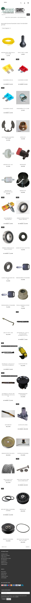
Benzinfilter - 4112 (8, 164)
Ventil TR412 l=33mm (23, 52)
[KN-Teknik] (14, 10)
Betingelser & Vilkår (6, 558)
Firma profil (4, 556)
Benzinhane (23, 164)
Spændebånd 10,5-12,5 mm (23, 108)
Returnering (4, 559)
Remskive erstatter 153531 (8, 453)
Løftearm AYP (8, 424)
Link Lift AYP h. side (8, 332)
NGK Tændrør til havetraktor (8, 219)
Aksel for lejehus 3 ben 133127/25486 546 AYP (23, 480)
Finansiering (4, 564)
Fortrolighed (4, 554)
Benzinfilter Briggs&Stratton (8, 191)
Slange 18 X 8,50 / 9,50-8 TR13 (23, 247)
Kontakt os (3, 561)
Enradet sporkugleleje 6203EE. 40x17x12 (23, 219)
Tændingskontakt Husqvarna (23, 394)
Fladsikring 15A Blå (8, 108)
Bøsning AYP (23, 190)
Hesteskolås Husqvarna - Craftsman (8, 138)
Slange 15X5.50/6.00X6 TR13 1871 (8, 278)
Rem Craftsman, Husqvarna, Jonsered (8, 510)
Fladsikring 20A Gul (8, 80)
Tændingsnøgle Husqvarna (23, 277)
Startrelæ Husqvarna (22, 453)
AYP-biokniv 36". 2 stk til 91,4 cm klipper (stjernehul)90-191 (23, 334)
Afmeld (8, 599)
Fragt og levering (5, 555)
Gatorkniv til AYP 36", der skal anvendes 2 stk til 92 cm (8, 395)
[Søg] (28, 14)
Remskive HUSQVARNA (8, 539)
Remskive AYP (23, 509)
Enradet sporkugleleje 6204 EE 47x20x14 (8, 248)
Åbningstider (4, 562)
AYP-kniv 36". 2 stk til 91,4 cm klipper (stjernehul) (8, 364)
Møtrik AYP (23, 137)
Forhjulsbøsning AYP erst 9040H (22, 306)
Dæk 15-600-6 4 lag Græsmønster (8, 480)
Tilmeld (4, 599)
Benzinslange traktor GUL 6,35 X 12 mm (8, 53)
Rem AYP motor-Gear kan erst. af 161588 (23, 540)
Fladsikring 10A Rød (23, 80)
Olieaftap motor (23, 363)
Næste (27, 546)
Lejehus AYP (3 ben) (23, 424)
